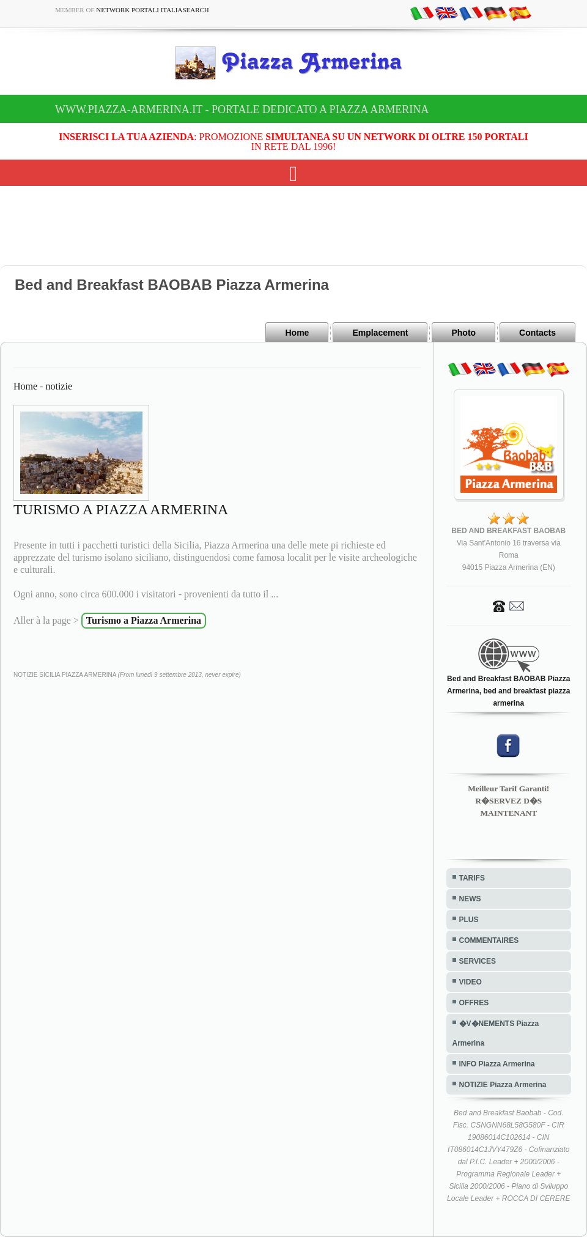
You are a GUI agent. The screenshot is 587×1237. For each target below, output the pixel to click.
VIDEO (470, 982)
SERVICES (477, 961)
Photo (463, 333)
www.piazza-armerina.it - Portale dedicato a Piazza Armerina (242, 109)
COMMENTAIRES (489, 940)
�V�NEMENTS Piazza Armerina (495, 1033)
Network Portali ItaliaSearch (152, 9)
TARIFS (472, 878)
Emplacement (380, 333)
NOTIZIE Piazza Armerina (503, 1084)
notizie (58, 386)
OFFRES (474, 1003)
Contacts (537, 333)
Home (297, 333)
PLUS (469, 919)
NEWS (470, 899)
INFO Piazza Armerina (497, 1064)
